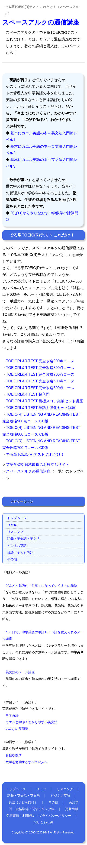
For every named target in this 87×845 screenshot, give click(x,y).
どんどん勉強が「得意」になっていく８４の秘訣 (41, 585)
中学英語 (12, 715)
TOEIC (12, 525)
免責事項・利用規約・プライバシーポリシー (38, 815)
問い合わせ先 (43, 822)
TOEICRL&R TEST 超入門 (28, 394)
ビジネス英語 (17, 545)
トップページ (17, 518)
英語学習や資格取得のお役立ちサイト (37, 465)
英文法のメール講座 (20, 672)
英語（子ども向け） (21, 552)
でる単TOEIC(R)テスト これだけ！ (35, 454)
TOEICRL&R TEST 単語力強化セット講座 (41, 408)
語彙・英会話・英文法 (23, 539)
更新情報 (71, 809)
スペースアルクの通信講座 (40, 22)
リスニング (15, 532)
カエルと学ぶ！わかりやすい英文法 (32, 722)
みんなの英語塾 (17, 729)
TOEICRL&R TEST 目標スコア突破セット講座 (44, 401)
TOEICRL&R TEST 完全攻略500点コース (40, 388)
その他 (12, 559)
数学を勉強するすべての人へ (27, 762)
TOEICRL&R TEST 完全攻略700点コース (40, 374)
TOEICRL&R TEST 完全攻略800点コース (40, 368)
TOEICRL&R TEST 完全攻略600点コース (40, 381)
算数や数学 (14, 755)
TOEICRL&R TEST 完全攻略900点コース (40, 361)
